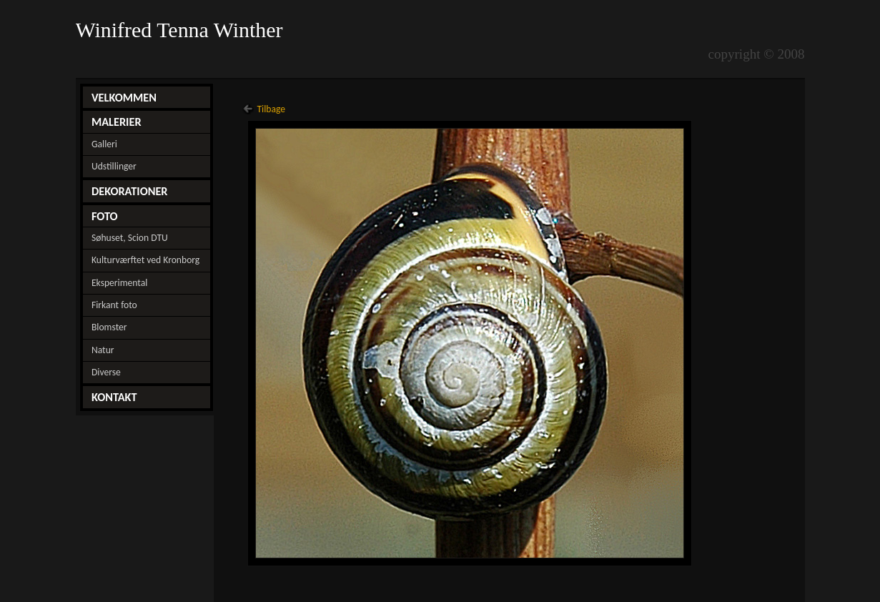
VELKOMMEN (124, 97)
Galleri (104, 144)
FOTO (105, 216)
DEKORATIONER (130, 191)
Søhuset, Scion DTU (130, 238)
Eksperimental (119, 283)
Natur (103, 350)
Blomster (109, 327)
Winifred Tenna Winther (182, 30)
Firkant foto (114, 305)
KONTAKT (114, 397)
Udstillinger (114, 166)
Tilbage (271, 109)
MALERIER (117, 121)
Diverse (106, 372)
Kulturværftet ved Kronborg (145, 260)
